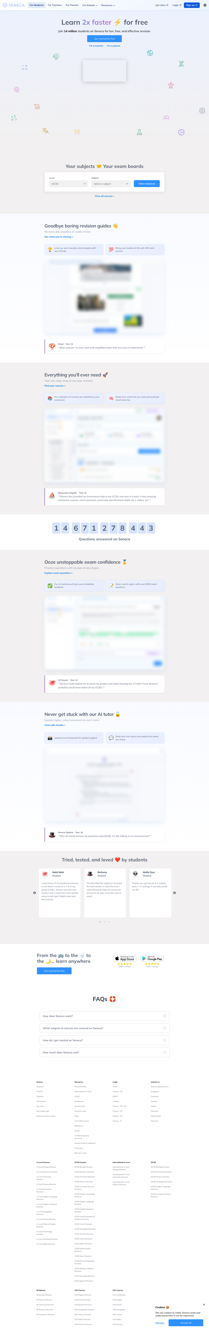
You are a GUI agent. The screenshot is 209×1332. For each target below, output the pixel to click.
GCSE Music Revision (83, 1256)
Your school (41, 1101)
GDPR (115, 1096)
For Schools (89, 5)
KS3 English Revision (83, 1295)
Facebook (155, 1096)
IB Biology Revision (44, 1295)
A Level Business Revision (47, 1172)
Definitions (79, 1126)
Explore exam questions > (58, 573)
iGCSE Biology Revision (160, 1167)
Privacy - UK (118, 1091)
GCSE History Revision (83, 1239)
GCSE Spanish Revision (84, 1281)
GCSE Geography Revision (85, 1229)
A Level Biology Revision (46, 1167)
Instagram (155, 1091)
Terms (115, 1087)
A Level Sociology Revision (47, 1239)
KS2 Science (118, 1324)
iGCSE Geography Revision (161, 1182)
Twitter (153, 1106)
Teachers (40, 1087)
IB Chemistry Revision (45, 1305)
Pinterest (154, 1111)
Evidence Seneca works (46, 1116)
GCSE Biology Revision (84, 1167)
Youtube (154, 1101)
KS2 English (117, 1300)
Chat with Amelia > (55, 725)
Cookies (116, 1101)
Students (40, 1096)
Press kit (154, 1121)
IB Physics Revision (44, 1300)
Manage (159, 1322)
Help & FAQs (156, 1116)
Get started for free (104, 38)
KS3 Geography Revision (84, 1309)
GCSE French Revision (83, 1224)
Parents (40, 1091)
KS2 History (117, 1314)
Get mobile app (43, 1111)
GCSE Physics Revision (84, 1182)
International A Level (83, 1091)
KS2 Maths (117, 1319)
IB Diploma (79, 1101)
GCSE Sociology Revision (84, 1276)
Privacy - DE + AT (119, 1106)
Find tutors (79, 1148)
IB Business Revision (45, 1309)
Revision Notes (81, 1087)
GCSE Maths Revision (83, 1244)
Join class (40, 1106)
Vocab (77, 1131)
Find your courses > (55, 385)
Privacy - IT (117, 1121)
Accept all (186, 1322)
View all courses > (104, 196)
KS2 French (117, 1305)
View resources (146, 183)
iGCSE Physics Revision (160, 1177)
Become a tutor (81, 1153)
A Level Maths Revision (46, 1244)
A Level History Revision (46, 1219)
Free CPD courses (82, 1121)
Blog (76, 1116)
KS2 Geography (119, 1309)
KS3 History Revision (83, 1314)
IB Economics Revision (45, 1314)
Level (51, 178)
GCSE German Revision (84, 1234)
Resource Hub (80, 1111)
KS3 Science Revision (83, 1324)
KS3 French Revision (83, 1300)
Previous (34, 893)
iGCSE (77, 1096)
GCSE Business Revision (84, 1172)
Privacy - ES (117, 1111)
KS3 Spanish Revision (83, 1305)
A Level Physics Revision (46, 1184)
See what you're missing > (58, 236)
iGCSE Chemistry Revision (161, 1172)
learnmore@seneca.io (159, 1087)
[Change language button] (205, 5)
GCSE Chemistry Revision (85, 1177)
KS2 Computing (119, 1295)
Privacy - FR (117, 1116)
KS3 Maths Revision (82, 1319)
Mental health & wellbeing (85, 1143)
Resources (106, 5)
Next (174, 893)
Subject (95, 178)
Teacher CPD (80, 1106)
